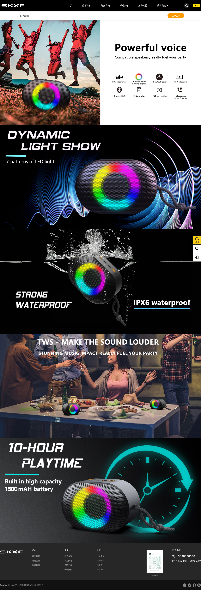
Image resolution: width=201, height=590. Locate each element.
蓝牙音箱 (86, 5)
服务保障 (68, 556)
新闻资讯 (100, 565)
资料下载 (68, 565)
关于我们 (161, 5)
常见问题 (68, 560)
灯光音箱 (105, 5)
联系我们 (100, 569)
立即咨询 (176, 15)
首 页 (69, 5)
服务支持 (142, 5)
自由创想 (12, 585)
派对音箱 (124, 5)
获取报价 (68, 569)
